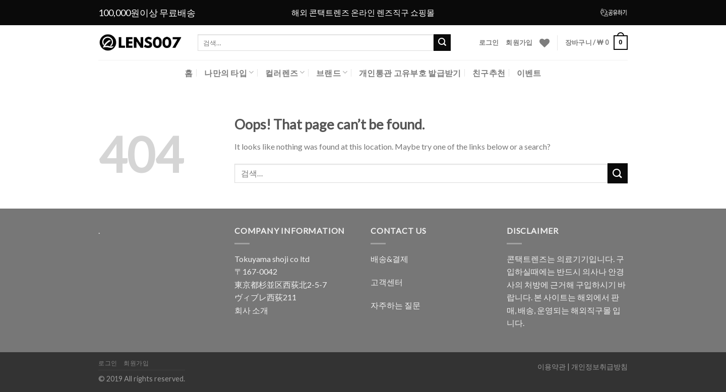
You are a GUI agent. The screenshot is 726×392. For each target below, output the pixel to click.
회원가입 (519, 42)
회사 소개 (251, 310)
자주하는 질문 (395, 305)
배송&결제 (389, 259)
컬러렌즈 (285, 72)
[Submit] (618, 173)
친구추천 (488, 73)
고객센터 (387, 282)
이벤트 (529, 73)
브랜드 (331, 72)
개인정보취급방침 (599, 366)
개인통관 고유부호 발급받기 (410, 73)
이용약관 (551, 366)
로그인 (489, 42)
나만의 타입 (229, 72)
